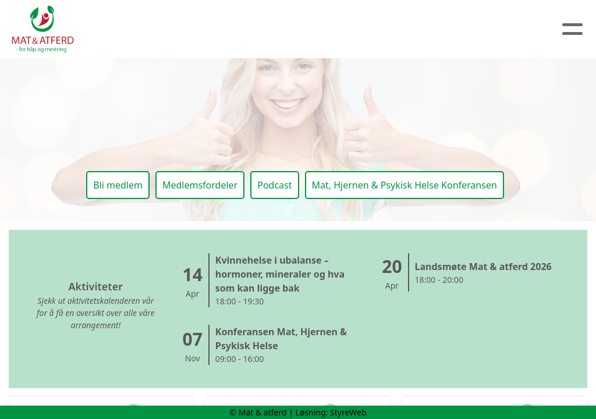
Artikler (261, 29)
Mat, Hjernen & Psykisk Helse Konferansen (404, 185)
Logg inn (471, 29)
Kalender (330, 29)
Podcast (274, 185)
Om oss (198, 29)
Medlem (404, 29)
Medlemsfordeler (199, 185)
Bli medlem (118, 185)
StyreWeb (348, 412)
